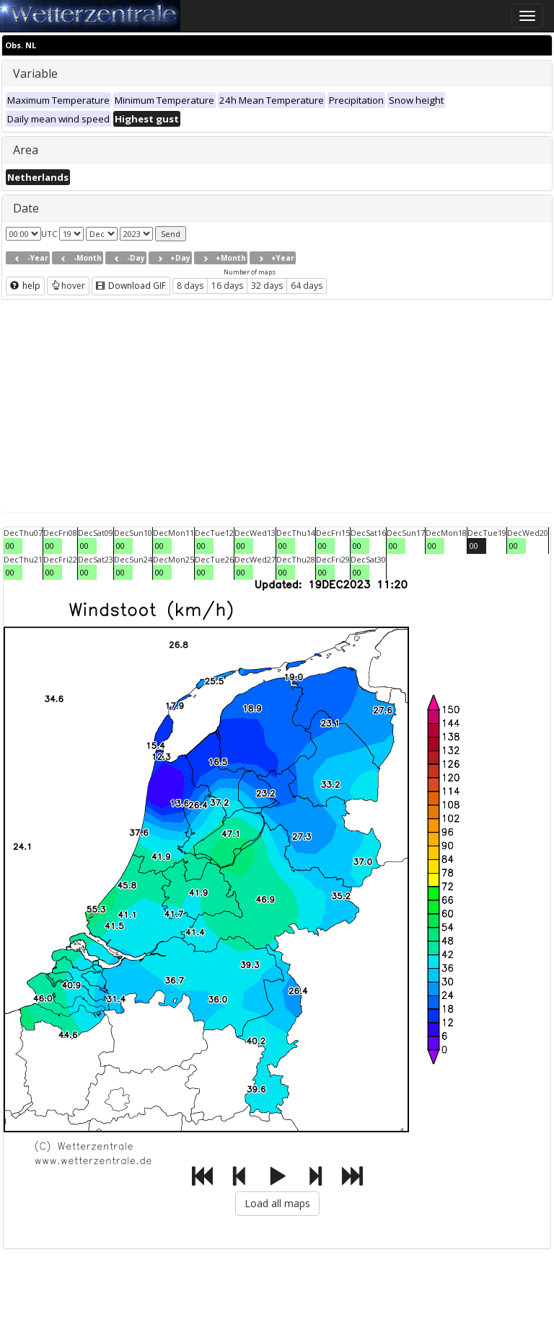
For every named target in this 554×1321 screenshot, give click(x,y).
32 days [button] (267, 285)
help (25, 286)
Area (25, 150)
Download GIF (131, 286)
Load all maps (277, 1203)
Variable (35, 73)
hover (68, 286)
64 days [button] (306, 285)
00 (10, 545)
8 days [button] (190, 285)
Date (26, 208)
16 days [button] (227, 285)
